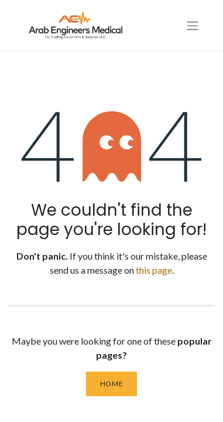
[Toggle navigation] (192, 25)
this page (154, 269)
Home (111, 383)
